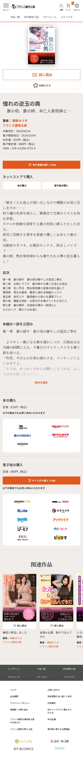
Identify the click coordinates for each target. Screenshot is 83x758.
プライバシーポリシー (20, 703)
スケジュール (50, 17)
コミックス (67, 17)
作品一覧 (15, 17)
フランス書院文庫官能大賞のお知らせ (22, 721)
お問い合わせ (54, 689)
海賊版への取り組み (19, 709)
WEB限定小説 (31, 17)
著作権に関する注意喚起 (59, 729)
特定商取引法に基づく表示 (60, 696)
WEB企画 (52, 719)
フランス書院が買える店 (21, 729)
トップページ (14, 668)
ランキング (69, 676)
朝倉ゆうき (20, 120)
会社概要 (14, 696)
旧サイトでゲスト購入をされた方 (60, 711)
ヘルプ (13, 689)
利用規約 (52, 703)
